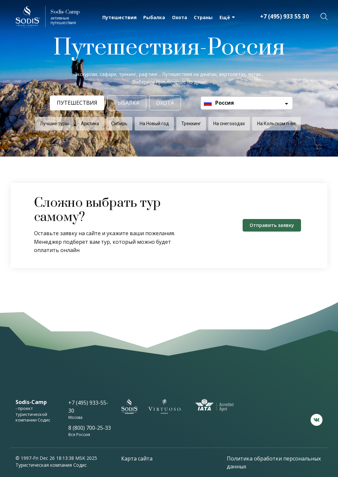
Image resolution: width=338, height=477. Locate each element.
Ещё (225, 17)
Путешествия (119, 17)
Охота (179, 17)
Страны (203, 17)
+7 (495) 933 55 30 (284, 16)
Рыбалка (154, 17)
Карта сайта (136, 458)
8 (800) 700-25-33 (89, 427)
